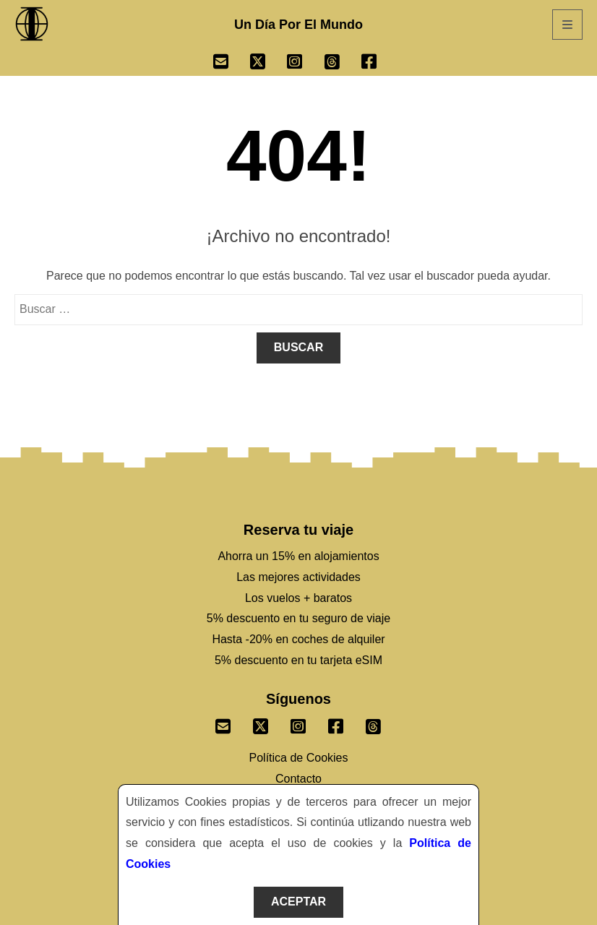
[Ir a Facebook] (379, 63)
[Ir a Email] (231, 63)
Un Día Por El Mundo (298, 24)
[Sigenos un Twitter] (261, 723)
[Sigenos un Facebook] (336, 723)
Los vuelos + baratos (298, 598)
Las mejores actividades (298, 577)
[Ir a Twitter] (268, 63)
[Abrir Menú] (567, 24)
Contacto (298, 779)
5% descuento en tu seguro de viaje (298, 618)
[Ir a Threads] (343, 63)
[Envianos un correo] (223, 723)
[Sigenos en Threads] (374, 723)
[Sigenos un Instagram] (298, 723)
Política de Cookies (298, 758)
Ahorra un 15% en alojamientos (298, 556)
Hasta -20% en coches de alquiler (298, 639)
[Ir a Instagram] (305, 63)
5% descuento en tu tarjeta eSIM (298, 660)
